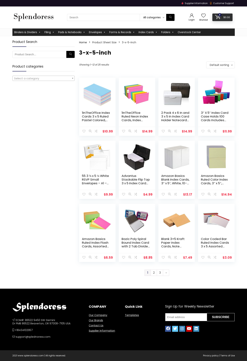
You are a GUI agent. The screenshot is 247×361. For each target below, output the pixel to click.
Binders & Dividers (27, 32)
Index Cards (148, 32)
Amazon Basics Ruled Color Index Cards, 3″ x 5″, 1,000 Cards (214, 181)
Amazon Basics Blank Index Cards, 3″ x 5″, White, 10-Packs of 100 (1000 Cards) (175, 183)
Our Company (98, 315)
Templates (132, 315)
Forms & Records (122, 32)
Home (83, 42)
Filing (49, 32)
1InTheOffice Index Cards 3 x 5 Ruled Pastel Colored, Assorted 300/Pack (96, 120)
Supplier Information (102, 331)
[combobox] (43, 78)
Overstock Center (189, 32)
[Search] (170, 17)
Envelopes (97, 32)
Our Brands (96, 320)
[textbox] (43, 78)
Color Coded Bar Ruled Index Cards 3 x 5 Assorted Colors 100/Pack (215, 244)
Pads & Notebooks (71, 32)
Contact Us (96, 325)
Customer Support (223, 3)
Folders (167, 32)
